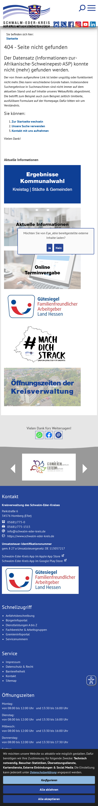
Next (87, 468)
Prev (10, 468)
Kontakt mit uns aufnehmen (30, 131)
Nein (59, 248)
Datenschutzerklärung (43, 772)
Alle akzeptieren (49, 799)
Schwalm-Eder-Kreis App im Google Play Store (34, 561)
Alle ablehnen (49, 789)
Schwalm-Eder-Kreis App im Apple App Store (33, 556)
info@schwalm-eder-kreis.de (26, 531)
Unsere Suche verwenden (28, 126)
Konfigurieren (49, 780)
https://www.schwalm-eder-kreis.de (30, 536)
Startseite (12, 38)
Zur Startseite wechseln (27, 121)
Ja (49, 248)
